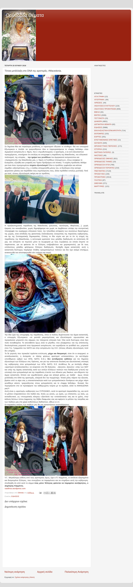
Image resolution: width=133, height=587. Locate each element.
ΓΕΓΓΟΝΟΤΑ (99, 118)
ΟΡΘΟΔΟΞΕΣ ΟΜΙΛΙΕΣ (103, 158)
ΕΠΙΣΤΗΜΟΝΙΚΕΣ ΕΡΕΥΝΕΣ (105, 140)
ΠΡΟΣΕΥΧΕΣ (99, 174)
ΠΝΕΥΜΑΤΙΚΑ (99, 171)
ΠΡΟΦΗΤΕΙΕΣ (100, 177)
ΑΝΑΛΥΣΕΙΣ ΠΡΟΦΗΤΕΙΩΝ (105, 109)
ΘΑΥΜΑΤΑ (98, 143)
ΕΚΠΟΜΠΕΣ (99, 134)
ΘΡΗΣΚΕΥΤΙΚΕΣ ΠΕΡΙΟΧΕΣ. (105, 146)
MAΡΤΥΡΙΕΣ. (99, 186)
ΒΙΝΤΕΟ (97, 115)
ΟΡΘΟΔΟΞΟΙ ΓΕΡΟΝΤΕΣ (104, 168)
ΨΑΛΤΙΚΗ (98, 180)
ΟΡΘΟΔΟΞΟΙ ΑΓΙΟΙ (102, 165)
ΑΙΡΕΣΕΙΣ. (98, 103)
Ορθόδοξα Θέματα (25, 15)
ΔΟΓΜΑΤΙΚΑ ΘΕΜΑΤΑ (103, 124)
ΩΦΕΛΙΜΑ (98, 183)
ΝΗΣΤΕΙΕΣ (98, 155)
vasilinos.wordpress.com (15, 488)
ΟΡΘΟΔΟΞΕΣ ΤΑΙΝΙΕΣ (103, 162)
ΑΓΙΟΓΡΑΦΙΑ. (99, 100)
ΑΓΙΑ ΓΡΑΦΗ (99, 96)
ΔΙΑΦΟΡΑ (98, 121)
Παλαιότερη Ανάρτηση (76, 571)
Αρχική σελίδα (44, 571)
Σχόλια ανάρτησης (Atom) (25, 577)
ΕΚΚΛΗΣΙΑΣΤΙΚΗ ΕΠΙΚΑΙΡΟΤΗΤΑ (107, 131)
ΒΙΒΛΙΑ (97, 112)
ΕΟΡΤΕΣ (97, 137)
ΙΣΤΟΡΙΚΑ (98, 149)
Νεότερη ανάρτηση (15, 571)
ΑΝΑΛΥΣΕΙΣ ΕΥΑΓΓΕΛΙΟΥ (104, 106)
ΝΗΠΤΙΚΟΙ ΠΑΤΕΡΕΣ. (102, 152)
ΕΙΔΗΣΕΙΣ (15, 496)
